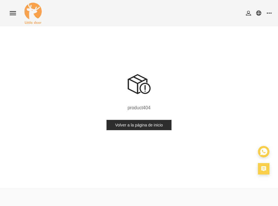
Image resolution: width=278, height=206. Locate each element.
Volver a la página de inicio (139, 125)
